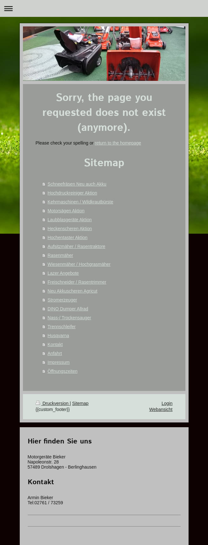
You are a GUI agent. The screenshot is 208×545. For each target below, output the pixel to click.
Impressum (58, 362)
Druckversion (53, 403)
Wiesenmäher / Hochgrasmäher (79, 264)
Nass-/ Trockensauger (69, 317)
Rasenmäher (60, 255)
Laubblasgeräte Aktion (69, 219)
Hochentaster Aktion (67, 237)
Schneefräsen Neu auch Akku (76, 184)
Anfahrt (54, 353)
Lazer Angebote (63, 273)
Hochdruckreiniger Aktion (72, 192)
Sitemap (80, 403)
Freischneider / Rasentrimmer (76, 282)
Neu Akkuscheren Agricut (72, 291)
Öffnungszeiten (62, 371)
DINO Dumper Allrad (67, 308)
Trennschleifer (61, 326)
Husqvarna (58, 335)
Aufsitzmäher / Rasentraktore (76, 246)
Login (166, 403)
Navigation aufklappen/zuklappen (104, 8)
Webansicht (161, 409)
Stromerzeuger (62, 299)
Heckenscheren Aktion (69, 228)
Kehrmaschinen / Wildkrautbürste (80, 201)
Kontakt (54, 344)
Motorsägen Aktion (65, 210)
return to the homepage (118, 142)
